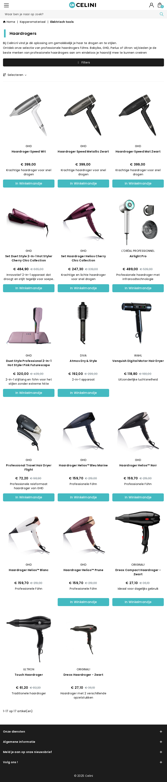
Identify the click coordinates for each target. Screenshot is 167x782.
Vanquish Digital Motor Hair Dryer (138, 361)
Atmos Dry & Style (83, 361)
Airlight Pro (138, 256)
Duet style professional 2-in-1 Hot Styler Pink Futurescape (28, 363)
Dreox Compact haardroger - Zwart (138, 572)
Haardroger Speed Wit (29, 152)
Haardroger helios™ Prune (83, 570)
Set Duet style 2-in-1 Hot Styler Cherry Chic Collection (28, 258)
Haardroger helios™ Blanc (28, 570)
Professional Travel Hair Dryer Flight (28, 467)
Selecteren (17, 75)
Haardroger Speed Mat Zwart (138, 152)
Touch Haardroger (29, 675)
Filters (83, 62)
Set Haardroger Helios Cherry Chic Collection (83, 258)
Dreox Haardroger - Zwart (83, 675)
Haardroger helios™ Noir (138, 465)
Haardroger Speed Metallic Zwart (83, 152)
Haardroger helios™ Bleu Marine (83, 465)
